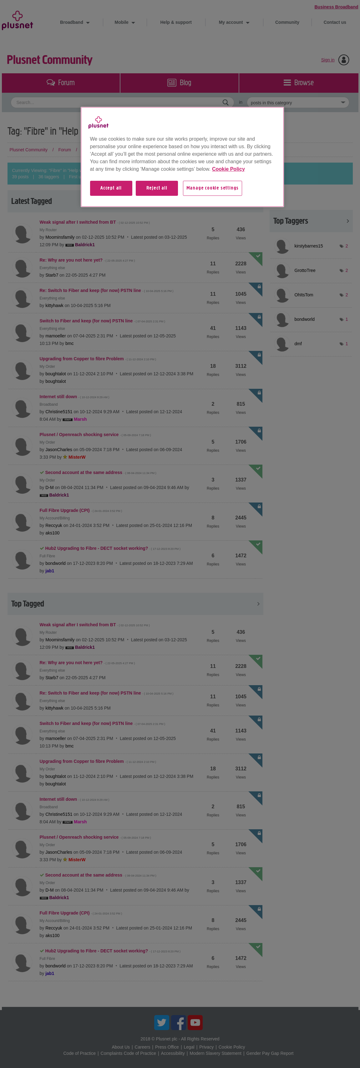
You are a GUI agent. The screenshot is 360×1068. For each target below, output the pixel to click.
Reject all (156, 188)
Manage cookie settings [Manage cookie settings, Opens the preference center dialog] (212, 188)
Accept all (111, 188)
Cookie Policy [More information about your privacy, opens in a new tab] (228, 169)
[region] (182, 157)
